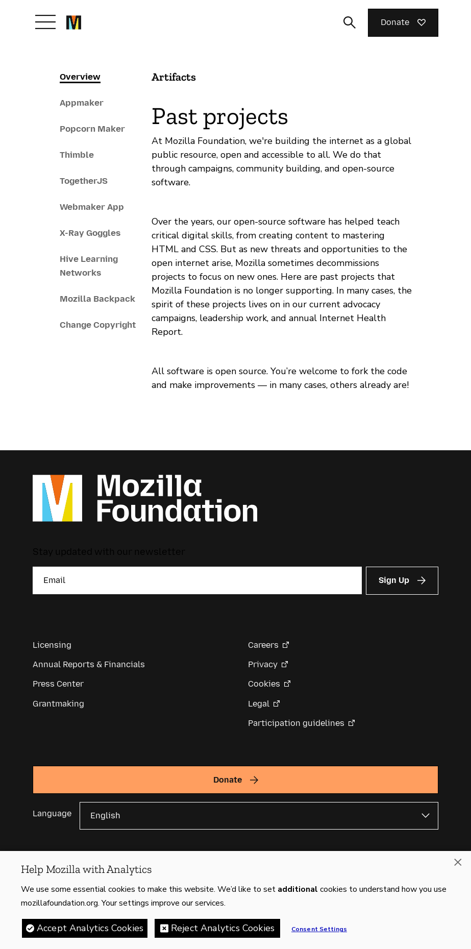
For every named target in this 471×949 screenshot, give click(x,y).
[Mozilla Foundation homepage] (73, 22)
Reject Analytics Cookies (223, 929)
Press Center (58, 684)
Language (52, 813)
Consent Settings (319, 930)
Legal (258, 704)
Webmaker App (92, 207)
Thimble (77, 155)
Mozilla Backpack (97, 299)
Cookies (264, 684)
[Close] (457, 863)
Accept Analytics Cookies (90, 929)
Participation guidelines (296, 723)
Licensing (52, 645)
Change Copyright (98, 325)
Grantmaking (58, 704)
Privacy (263, 664)
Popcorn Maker (92, 129)
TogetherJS (84, 181)
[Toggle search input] (349, 22)
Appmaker (82, 103)
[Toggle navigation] (45, 22)
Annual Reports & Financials (89, 664)
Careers (263, 645)
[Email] (197, 580)
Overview (80, 76)
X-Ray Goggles (90, 233)
